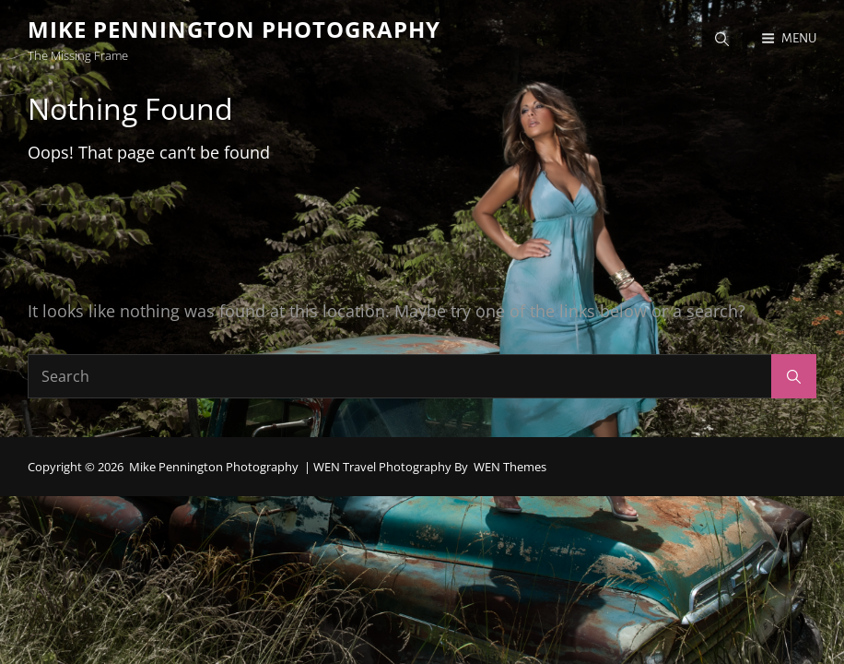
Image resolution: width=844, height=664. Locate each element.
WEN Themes (510, 466)
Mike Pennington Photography (234, 29)
